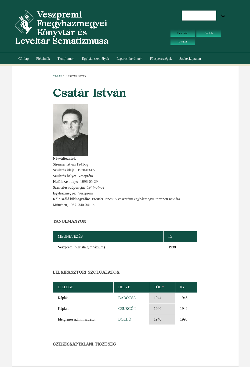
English (209, 33)
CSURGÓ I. (127, 309)
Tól (159, 287)
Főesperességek (161, 58)
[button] (70, 130)
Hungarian (182, 33)
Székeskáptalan (190, 58)
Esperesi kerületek (129, 58)
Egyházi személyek (95, 58)
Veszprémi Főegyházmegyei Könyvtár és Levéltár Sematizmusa (61, 28)
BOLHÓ (124, 319)
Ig (182, 287)
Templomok (66, 58)
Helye (124, 287)
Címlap (23, 58)
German (183, 41)
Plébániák (43, 58)
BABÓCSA (127, 298)
